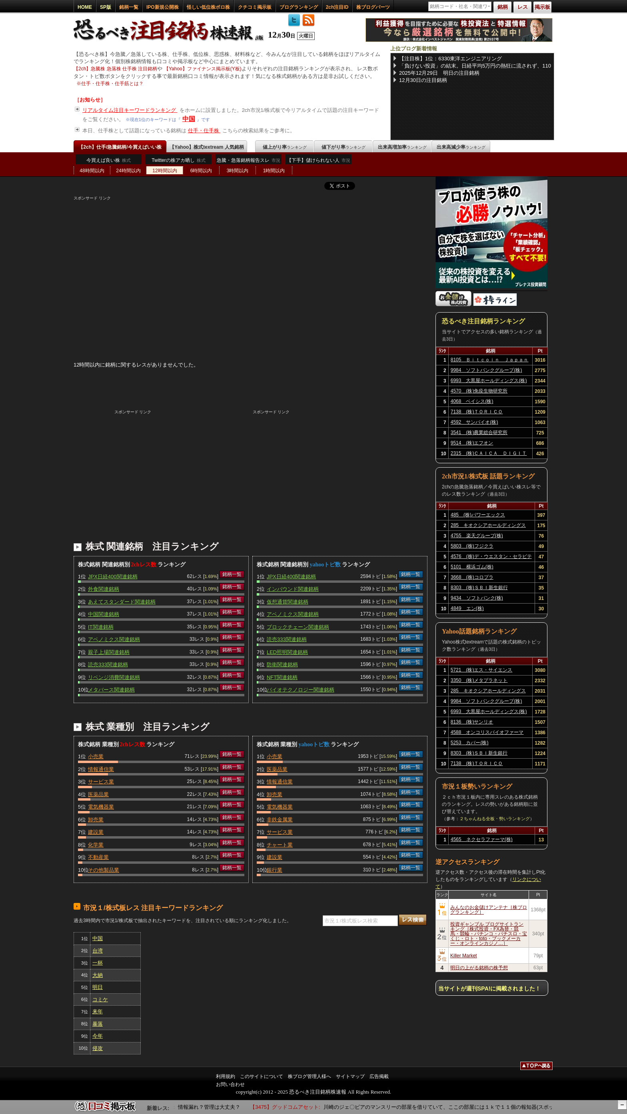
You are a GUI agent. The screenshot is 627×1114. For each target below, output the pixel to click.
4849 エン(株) (467, 608)
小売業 (96, 756)
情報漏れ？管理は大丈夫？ (216, 1107)
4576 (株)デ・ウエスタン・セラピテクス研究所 (491, 558)
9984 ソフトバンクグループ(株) (486, 370)
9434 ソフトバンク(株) (477, 598)
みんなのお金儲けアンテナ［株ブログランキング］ (488, 910)
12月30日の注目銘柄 (423, 80)
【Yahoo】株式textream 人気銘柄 (207, 147)
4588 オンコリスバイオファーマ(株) (487, 733)
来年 (97, 1011)
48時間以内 (92, 170)
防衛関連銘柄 (282, 665)
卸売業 (96, 820)
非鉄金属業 (280, 820)
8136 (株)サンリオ (472, 722)
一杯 (97, 963)
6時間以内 (201, 170)
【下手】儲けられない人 (318, 162)
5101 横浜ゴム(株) (472, 567)
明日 (97, 987)
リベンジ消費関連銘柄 (114, 677)
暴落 (97, 1024)
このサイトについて (261, 1076)
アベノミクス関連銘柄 (114, 639)
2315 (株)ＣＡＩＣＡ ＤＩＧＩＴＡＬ (489, 454)
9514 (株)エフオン (472, 443)
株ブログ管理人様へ (309, 1076)
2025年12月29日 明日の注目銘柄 (439, 73)
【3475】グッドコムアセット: (289, 1107)
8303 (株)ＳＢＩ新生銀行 (479, 587)
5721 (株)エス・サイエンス (482, 670)
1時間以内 (274, 170)
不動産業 (98, 857)
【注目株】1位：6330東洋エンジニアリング (450, 59)
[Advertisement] (250, 257)
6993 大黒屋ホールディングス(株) (489, 380)
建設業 (96, 832)
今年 (97, 1036)
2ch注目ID (337, 7)
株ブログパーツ (373, 7)
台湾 (97, 951)
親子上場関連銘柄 (109, 652)
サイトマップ (350, 1076)
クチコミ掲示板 (255, 7)
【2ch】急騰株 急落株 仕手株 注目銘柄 (115, 69)
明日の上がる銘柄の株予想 (479, 968)
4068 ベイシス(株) (472, 401)
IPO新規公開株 (162, 7)
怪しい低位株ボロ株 (208, 7)
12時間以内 (164, 170)
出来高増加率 (402, 147)
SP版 (105, 7)
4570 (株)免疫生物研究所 (479, 391)
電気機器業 (101, 807)
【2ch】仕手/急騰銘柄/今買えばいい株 (119, 147)
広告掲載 (379, 1076)
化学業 (96, 845)
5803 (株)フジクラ (472, 546)
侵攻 (97, 1048)
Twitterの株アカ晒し (178, 160)
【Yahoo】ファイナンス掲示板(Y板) (203, 69)
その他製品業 (103, 870)
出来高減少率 (461, 147)
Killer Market (463, 956)
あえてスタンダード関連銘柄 (122, 602)
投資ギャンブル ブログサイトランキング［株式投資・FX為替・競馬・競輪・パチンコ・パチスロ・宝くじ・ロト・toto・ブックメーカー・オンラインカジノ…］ (488, 933)
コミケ (100, 999)
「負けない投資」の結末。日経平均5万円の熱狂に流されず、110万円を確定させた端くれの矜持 (475, 66)
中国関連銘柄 (103, 614)
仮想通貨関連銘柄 (287, 602)
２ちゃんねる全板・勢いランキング (494, 818)
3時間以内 (238, 170)
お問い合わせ (230, 1084)
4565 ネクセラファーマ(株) (482, 839)
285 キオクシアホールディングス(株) (488, 526)
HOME (85, 7)
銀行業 (274, 870)
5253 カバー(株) (470, 742)
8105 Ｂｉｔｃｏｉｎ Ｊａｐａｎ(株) (490, 361)
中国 (188, 119)
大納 (97, 975)
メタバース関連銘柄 (111, 690)
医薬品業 (98, 794)
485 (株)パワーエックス (478, 515)
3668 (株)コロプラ (472, 577)
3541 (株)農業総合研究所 (479, 432)
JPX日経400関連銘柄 (113, 577)
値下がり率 (343, 147)
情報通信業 (101, 769)
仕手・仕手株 (204, 131)
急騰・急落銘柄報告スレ (248, 162)
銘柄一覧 (128, 7)
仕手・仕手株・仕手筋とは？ (112, 83)
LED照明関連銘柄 (287, 652)
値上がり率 (285, 147)
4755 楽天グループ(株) (477, 535)
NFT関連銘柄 (282, 677)
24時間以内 (128, 170)
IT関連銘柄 (101, 627)
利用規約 (225, 1076)
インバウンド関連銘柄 (293, 589)
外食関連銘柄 (103, 589)
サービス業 (101, 782)
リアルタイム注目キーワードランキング (130, 110)
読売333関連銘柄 (108, 665)
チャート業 (280, 845)
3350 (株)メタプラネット (479, 680)
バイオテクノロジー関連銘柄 (300, 690)
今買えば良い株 (108, 160)
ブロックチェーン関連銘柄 (298, 627)
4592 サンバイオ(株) (474, 422)
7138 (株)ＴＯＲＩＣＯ (477, 412)
